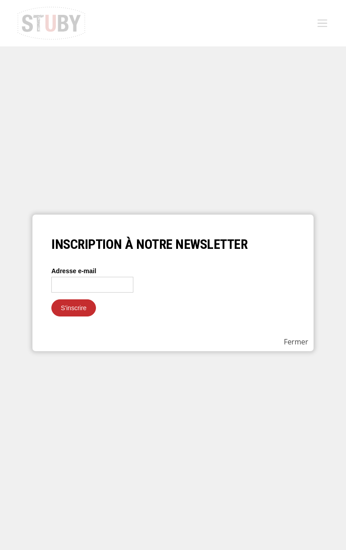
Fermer (296, 342)
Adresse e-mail (73, 271)
